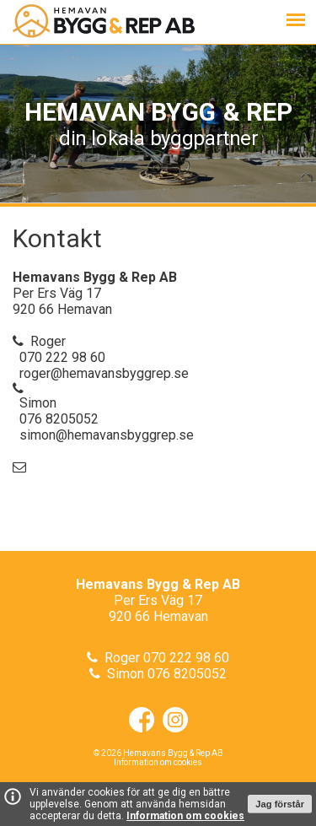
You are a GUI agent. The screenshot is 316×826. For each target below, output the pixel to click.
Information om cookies (185, 816)
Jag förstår (279, 804)
